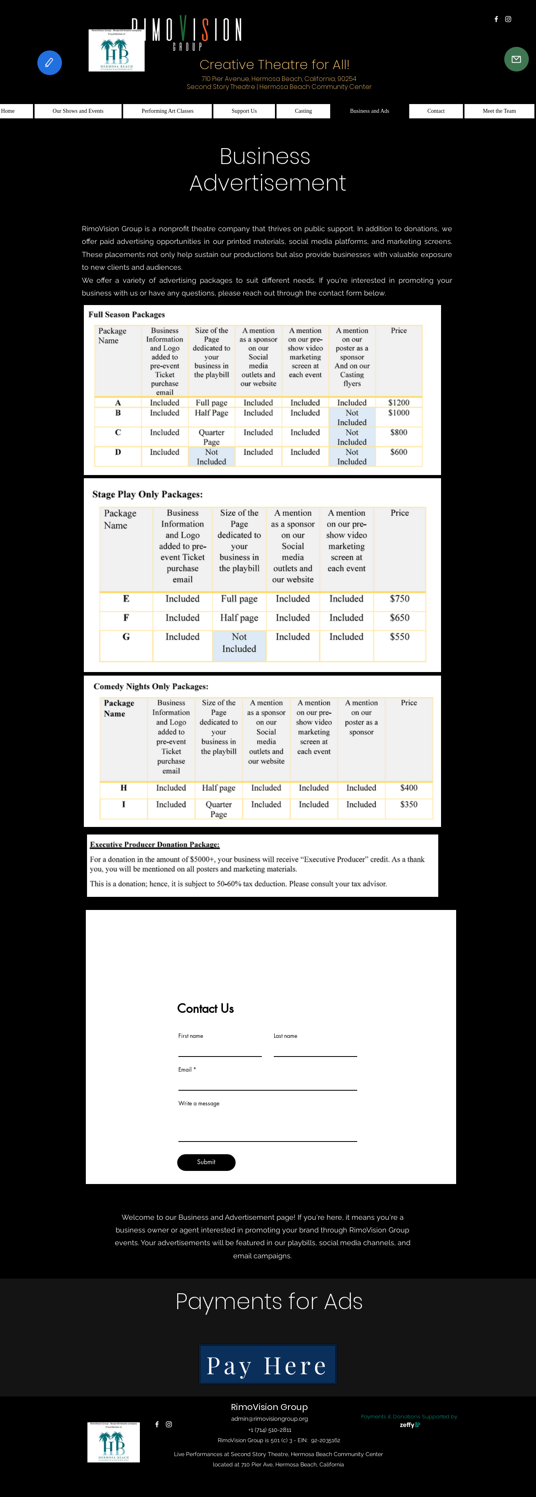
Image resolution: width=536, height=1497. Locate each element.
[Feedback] (49, 62)
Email (185, 1069)
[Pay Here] (268, 1364)
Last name (285, 1036)
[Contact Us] (516, 59)
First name (190, 1036)
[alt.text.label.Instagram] (508, 19)
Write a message (198, 1103)
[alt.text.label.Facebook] (496, 19)
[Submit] (206, 1162)
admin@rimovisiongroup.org (269, 1418)
